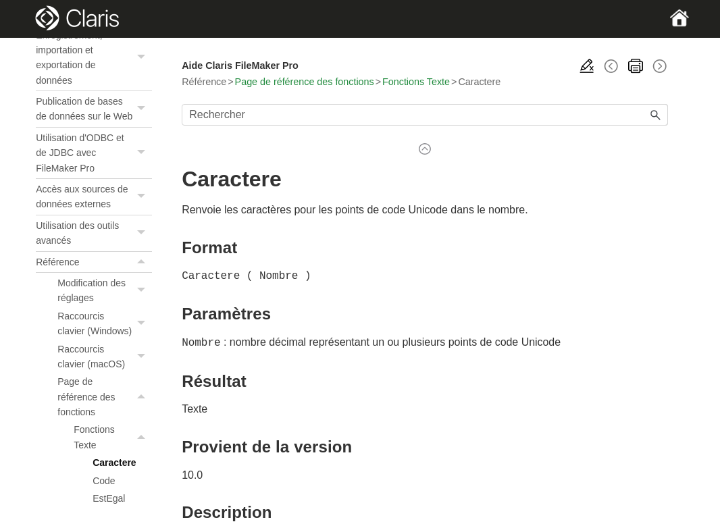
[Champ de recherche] (425, 115)
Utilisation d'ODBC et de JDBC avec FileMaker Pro (94, 153)
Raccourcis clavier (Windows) (104, 324)
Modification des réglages (104, 291)
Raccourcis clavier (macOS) (104, 357)
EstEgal (109, 498)
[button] (142, 58)
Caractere (114, 462)
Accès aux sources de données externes (94, 197)
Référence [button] (94, 262)
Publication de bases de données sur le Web (94, 109)
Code (104, 480)
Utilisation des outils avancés (94, 233)
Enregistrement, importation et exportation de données (94, 58)
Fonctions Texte (113, 437)
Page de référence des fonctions (104, 396)
